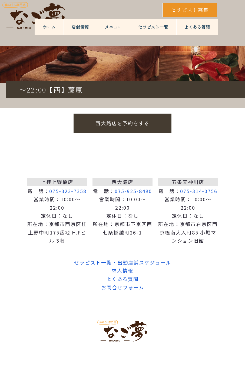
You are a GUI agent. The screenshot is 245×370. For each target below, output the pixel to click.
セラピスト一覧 (153, 27)
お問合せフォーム (122, 287)
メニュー (113, 27)
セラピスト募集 (190, 9)
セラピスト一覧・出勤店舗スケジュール (122, 262)
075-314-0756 (198, 190)
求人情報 (122, 270)
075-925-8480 (133, 190)
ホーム (49, 27)
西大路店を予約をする (122, 123)
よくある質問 (197, 27)
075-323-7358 (68, 190)
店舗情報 (80, 27)
